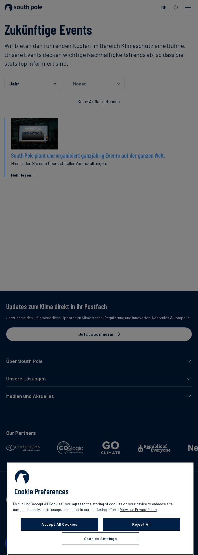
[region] (100, 508)
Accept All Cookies (59, 524)
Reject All (141, 524)
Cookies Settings (100, 538)
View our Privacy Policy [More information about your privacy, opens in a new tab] (138, 509)
